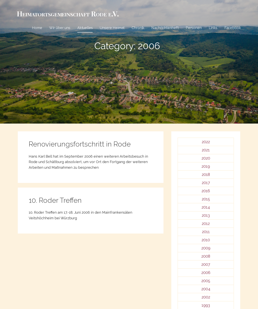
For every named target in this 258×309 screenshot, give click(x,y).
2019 (206, 166)
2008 (205, 256)
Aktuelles (85, 28)
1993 (206, 305)
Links (213, 28)
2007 (205, 264)
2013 (206, 215)
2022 (206, 142)
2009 (205, 248)
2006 (205, 272)
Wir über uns (59, 28)
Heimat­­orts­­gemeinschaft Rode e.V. (68, 13)
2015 (206, 199)
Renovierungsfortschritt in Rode (80, 144)
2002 (206, 297)
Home (37, 28)
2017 (206, 182)
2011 (206, 231)
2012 (206, 223)
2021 (206, 150)
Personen (194, 28)
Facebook (232, 28)
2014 (206, 207)
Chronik (138, 28)
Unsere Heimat (112, 28)
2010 (206, 240)
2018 (206, 174)
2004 (205, 289)
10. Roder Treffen (55, 200)
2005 (205, 280)
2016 (206, 191)
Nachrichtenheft (165, 28)
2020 (206, 158)
